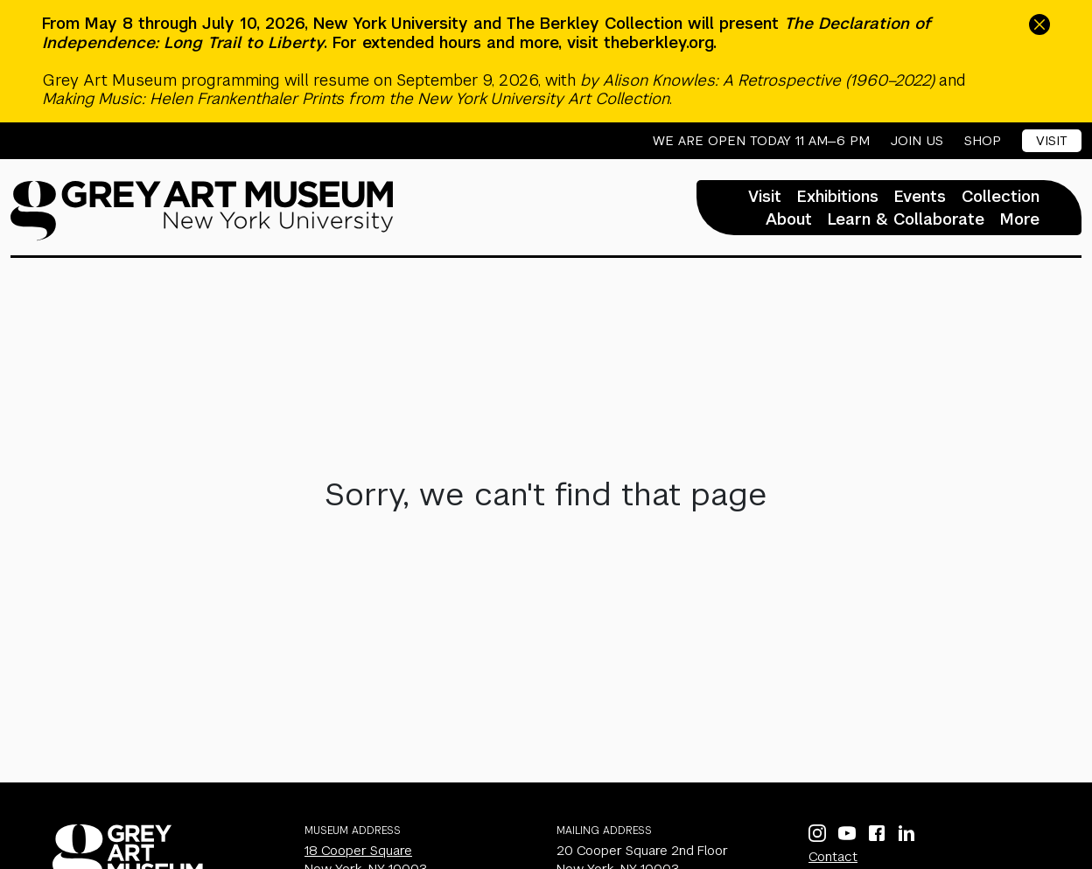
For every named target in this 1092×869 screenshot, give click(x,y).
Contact (833, 856)
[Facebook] (877, 833)
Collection (1001, 196)
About (789, 219)
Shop (982, 141)
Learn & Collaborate (906, 219)
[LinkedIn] (906, 833)
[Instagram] (817, 833)
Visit (1052, 140)
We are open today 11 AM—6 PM (761, 141)
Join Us (917, 141)
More (1020, 219)
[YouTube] (847, 833)
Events (920, 196)
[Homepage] (202, 210)
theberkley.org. (660, 42)
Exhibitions (837, 196)
